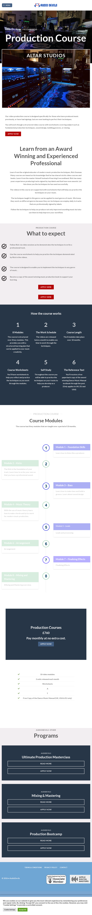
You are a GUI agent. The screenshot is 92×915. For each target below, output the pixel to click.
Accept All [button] (22, 910)
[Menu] (7, 5)
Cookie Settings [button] (9, 910)
